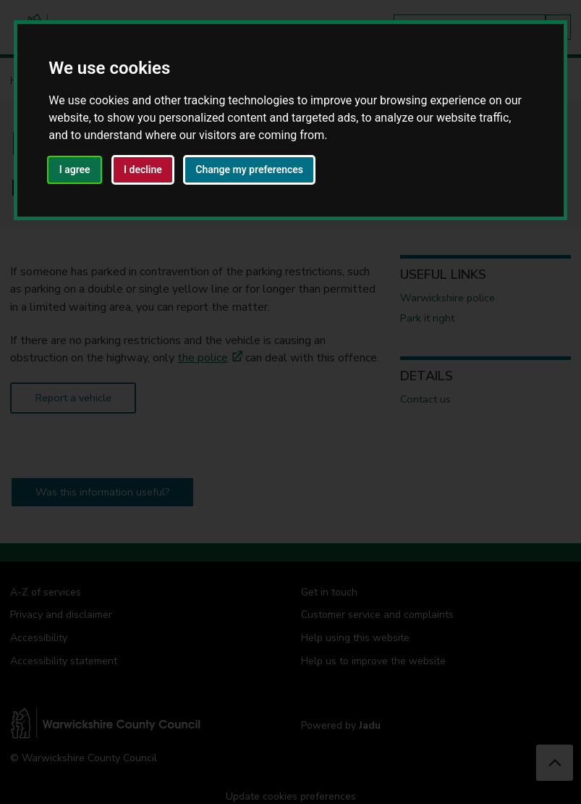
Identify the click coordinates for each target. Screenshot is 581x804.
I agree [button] (74, 169)
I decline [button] (143, 169)
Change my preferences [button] (249, 169)
